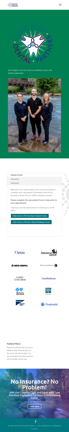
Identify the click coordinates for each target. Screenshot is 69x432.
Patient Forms (16, 175)
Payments (15, 183)
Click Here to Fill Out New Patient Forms (30, 216)
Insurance (15, 179)
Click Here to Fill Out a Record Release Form (31, 222)
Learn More (34, 406)
